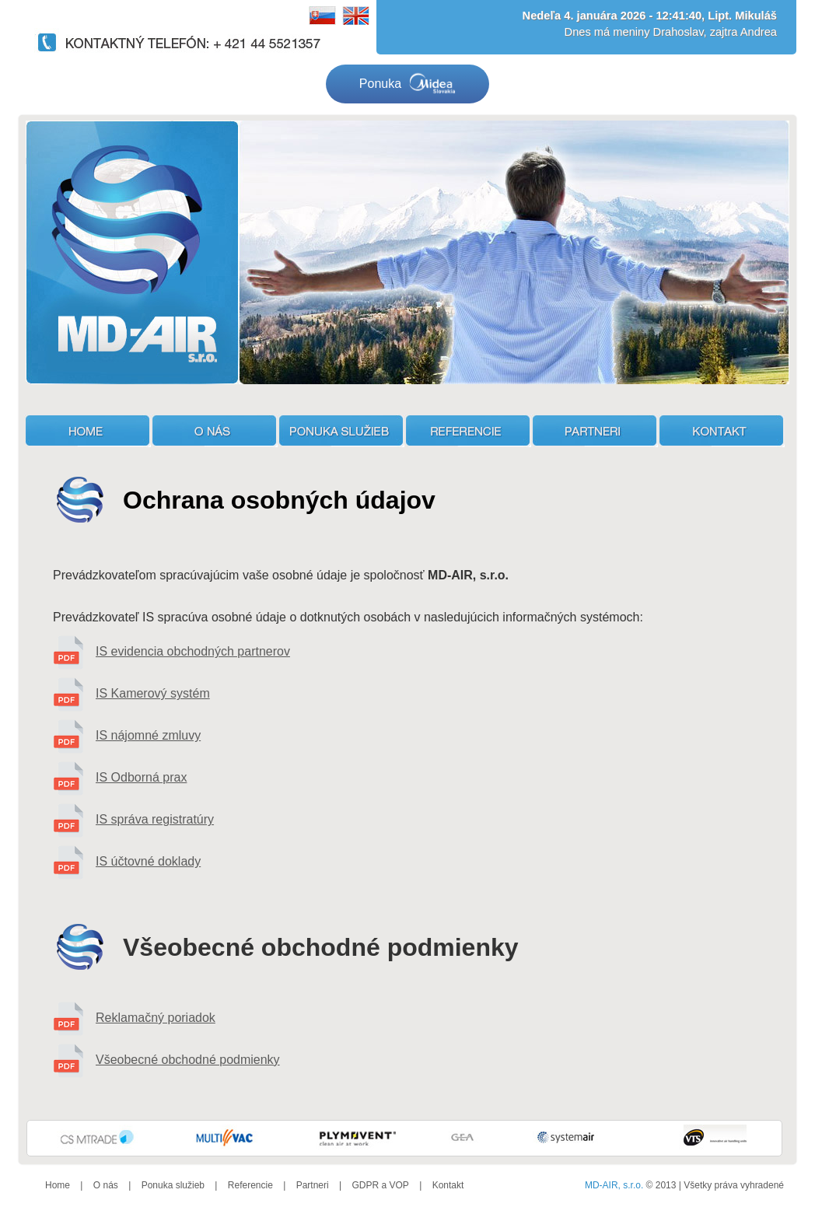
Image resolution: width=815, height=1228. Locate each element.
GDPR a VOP (380, 1185)
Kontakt (448, 1185)
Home (57, 1185)
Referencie (250, 1185)
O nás (105, 1185)
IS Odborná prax (141, 777)
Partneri (312, 1185)
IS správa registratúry (155, 819)
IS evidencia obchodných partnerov (193, 651)
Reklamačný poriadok (155, 1017)
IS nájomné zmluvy (148, 735)
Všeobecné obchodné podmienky (188, 1059)
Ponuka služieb (173, 1185)
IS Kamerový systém (153, 693)
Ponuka (407, 84)
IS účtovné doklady (148, 861)
